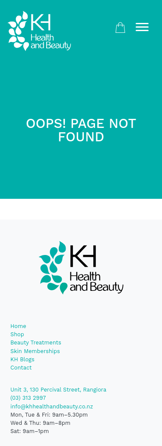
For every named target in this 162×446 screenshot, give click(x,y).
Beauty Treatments (35, 342)
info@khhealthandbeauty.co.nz (51, 406)
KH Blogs (22, 359)
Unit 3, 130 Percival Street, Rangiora (58, 389)
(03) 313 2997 (28, 398)
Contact (21, 367)
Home (18, 326)
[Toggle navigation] (142, 27)
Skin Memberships (35, 351)
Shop (17, 334)
